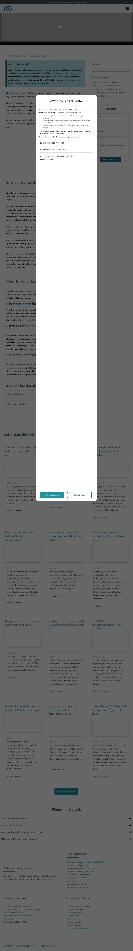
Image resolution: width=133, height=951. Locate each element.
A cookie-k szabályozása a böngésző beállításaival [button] (57, 158)
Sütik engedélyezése (52, 495)
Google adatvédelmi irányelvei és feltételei (66, 137)
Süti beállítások (79, 495)
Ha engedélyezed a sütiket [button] (52, 143)
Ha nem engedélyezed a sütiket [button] (54, 149)
